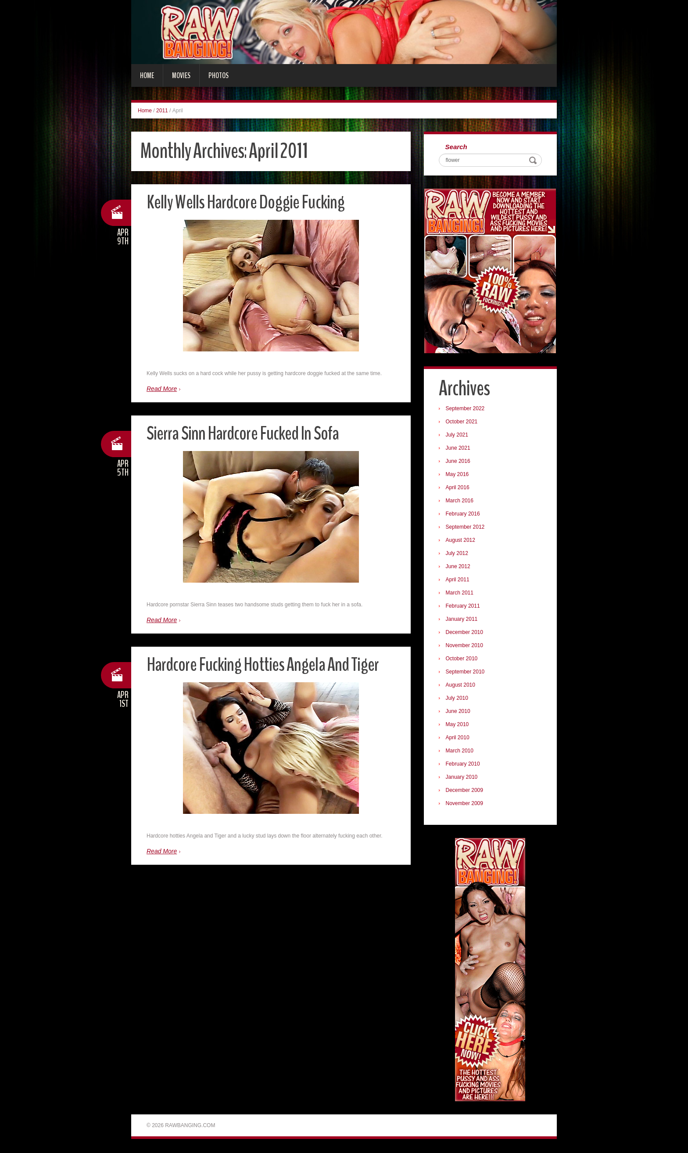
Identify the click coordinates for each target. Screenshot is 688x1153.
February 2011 (463, 606)
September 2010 (465, 672)
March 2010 (460, 751)
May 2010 (457, 725)
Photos (218, 75)
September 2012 (465, 527)
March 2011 (460, 593)
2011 (162, 110)
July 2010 (457, 698)
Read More (162, 388)
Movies (181, 75)
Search (457, 147)
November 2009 (465, 804)
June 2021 (458, 448)
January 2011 (462, 619)
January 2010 (462, 777)
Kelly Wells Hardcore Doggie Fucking (246, 202)
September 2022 (465, 409)
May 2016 (457, 475)
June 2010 (458, 712)
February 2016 (463, 514)
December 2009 (465, 791)
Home (147, 75)
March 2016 (460, 501)
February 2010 (463, 764)
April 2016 (458, 488)
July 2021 (457, 435)
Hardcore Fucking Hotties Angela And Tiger (264, 664)
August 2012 (461, 540)
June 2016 (458, 461)
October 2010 (462, 659)
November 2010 (465, 646)
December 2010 (465, 633)
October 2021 (462, 422)
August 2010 (461, 685)
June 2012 (458, 567)
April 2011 (458, 580)
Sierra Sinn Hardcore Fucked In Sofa (244, 433)
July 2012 (457, 554)
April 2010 (458, 738)
